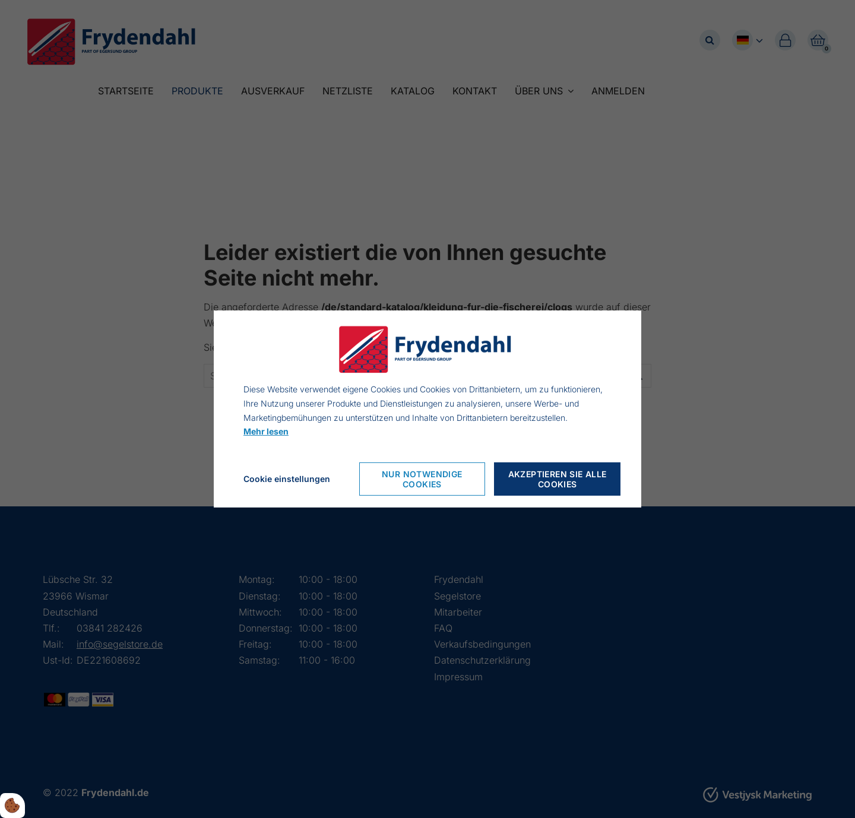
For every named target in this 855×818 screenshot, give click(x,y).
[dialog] (427, 409)
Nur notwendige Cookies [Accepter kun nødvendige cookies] (422, 479)
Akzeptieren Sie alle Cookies (557, 479)
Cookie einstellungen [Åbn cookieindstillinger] (286, 479)
